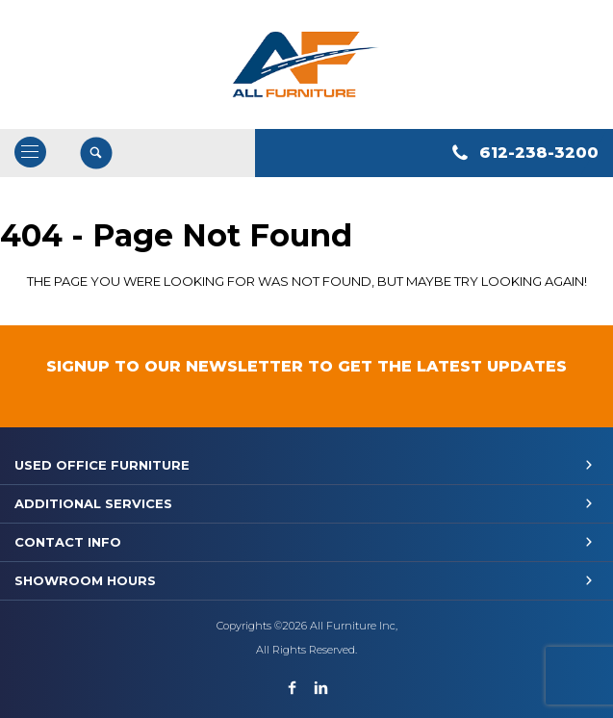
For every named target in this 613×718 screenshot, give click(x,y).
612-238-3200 (539, 152)
